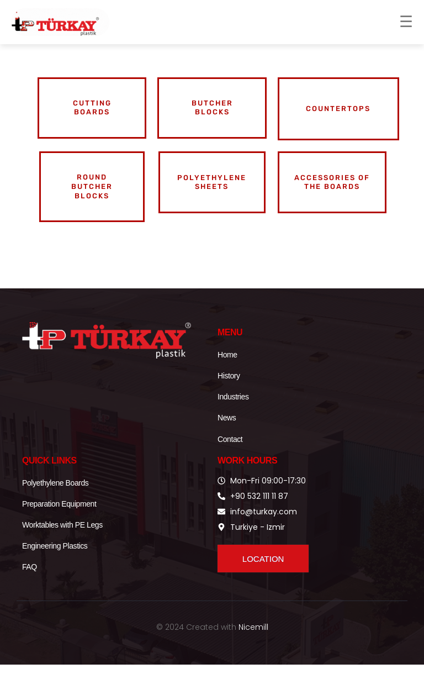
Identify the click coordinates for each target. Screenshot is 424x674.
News (227, 427)
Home (227, 364)
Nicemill (253, 636)
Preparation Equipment (59, 513)
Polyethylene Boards (55, 492)
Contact (230, 448)
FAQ (29, 576)
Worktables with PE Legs (62, 534)
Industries (233, 406)
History (229, 385)
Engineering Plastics (54, 555)
